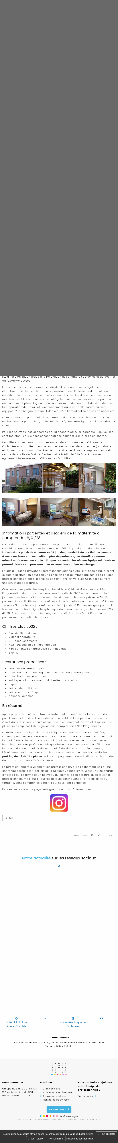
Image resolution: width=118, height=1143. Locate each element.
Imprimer (19, 832)
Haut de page (12, 832)
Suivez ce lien (86, 1096)
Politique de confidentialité (33, 1119)
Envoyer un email (59, 1109)
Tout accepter (106, 1134)
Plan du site (93, 1119)
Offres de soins (51, 1088)
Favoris (109, 835)
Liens (81, 1119)
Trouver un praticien (55, 1096)
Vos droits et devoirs (64, 1119)
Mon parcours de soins (56, 1099)
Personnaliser (56, 1138)
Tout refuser (36, 1138)
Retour (9, 818)
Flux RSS (5, 832)
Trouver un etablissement (58, 1092)
